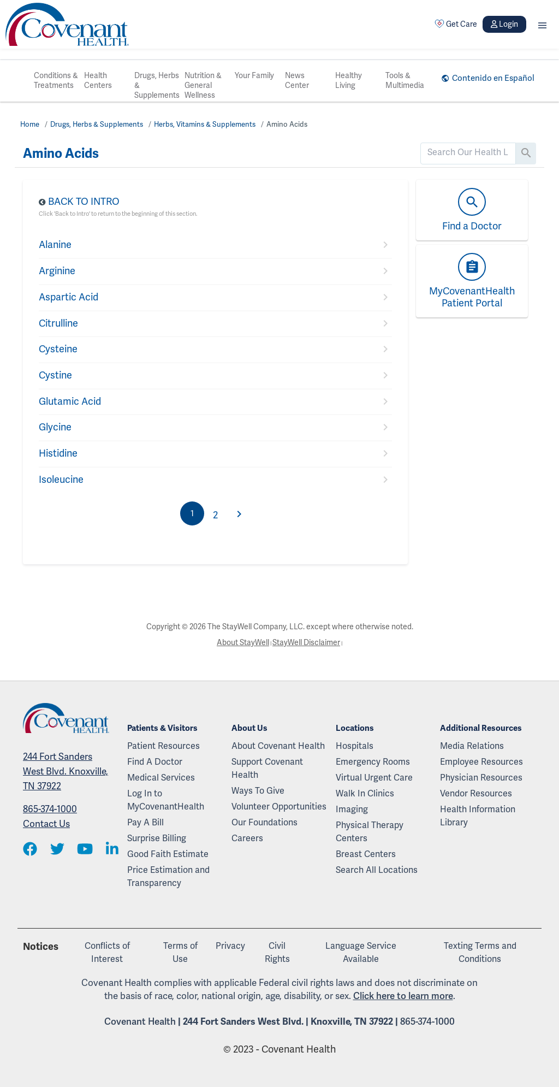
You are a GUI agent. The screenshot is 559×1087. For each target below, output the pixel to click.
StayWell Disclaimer (306, 642)
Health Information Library (477, 816)
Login (504, 24)
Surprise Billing (156, 838)
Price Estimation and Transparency (168, 877)
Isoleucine (61, 480)
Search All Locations (377, 870)
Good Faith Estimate (168, 854)
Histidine (58, 453)
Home (29, 124)
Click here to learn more (403, 996)
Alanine (55, 245)
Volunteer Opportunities (278, 806)
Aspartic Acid (68, 297)
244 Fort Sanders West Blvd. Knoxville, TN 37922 (65, 771)
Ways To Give (257, 790)
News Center (297, 80)
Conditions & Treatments (56, 80)
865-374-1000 (50, 809)
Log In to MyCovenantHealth (165, 800)
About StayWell (243, 642)
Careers (247, 838)
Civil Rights (277, 953)
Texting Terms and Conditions (480, 953)
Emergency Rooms (373, 762)
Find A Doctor (154, 762)
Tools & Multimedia (404, 80)
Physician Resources (481, 777)
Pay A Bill (145, 822)
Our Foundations (264, 822)
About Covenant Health (278, 746)
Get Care (456, 24)
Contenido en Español (493, 78)
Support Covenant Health (267, 769)
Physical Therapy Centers (369, 832)
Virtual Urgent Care (374, 777)
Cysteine (58, 349)
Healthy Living (348, 80)
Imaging (352, 809)
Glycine (55, 427)
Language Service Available (360, 953)
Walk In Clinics (365, 793)
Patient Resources (163, 746)
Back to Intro (84, 202)
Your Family (254, 75)
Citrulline (58, 323)
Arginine (57, 271)
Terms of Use (180, 953)
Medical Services (161, 777)
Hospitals (354, 746)
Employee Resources (481, 762)
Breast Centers (366, 854)
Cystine (55, 375)
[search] (468, 152)
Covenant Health (140, 1021)
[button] (542, 24)
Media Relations (472, 746)
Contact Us (46, 824)
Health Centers (98, 80)
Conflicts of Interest (107, 953)
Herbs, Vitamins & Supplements (204, 124)
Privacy (230, 946)
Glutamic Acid (70, 401)
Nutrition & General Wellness (203, 85)
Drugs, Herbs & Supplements (157, 85)
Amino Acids (286, 124)
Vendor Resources (476, 793)
